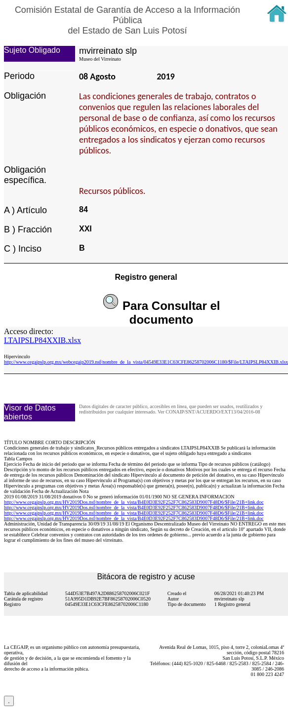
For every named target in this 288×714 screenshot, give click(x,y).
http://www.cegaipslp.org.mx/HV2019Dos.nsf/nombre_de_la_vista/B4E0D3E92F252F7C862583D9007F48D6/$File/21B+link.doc (134, 502)
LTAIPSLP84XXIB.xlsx (42, 340)
